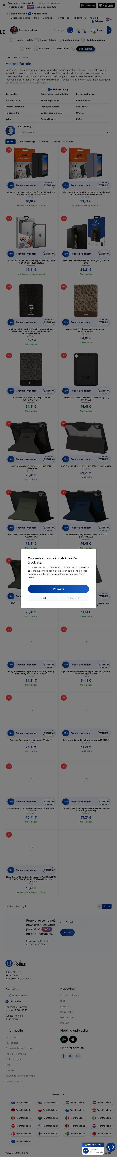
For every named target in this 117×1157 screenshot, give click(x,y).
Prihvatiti (58, 588)
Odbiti (43, 598)
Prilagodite (74, 598)
